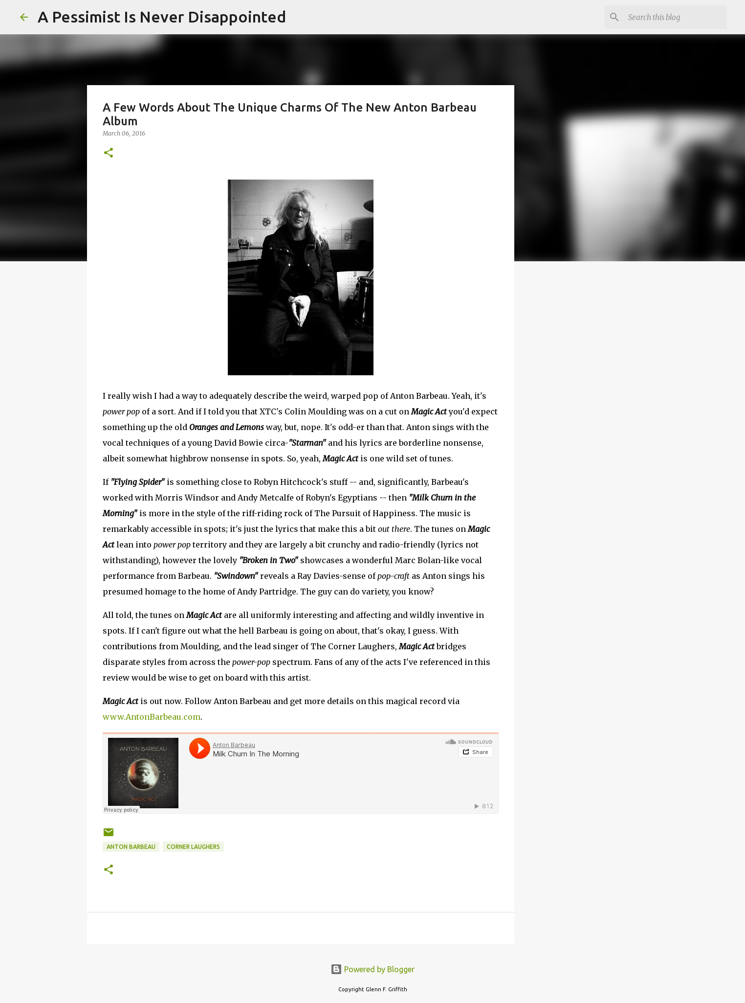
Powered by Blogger (372, 969)
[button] (108, 153)
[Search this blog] (675, 17)
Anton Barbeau (131, 846)
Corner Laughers (193, 846)
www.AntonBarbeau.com (151, 717)
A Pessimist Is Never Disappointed (162, 16)
